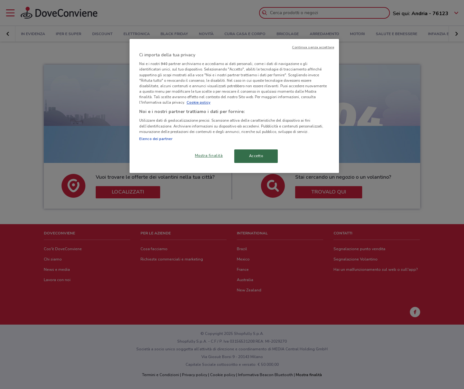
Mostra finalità (209, 155)
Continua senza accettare (313, 47)
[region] (234, 106)
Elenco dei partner (155, 138)
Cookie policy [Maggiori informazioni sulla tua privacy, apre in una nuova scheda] (198, 102)
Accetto (256, 155)
